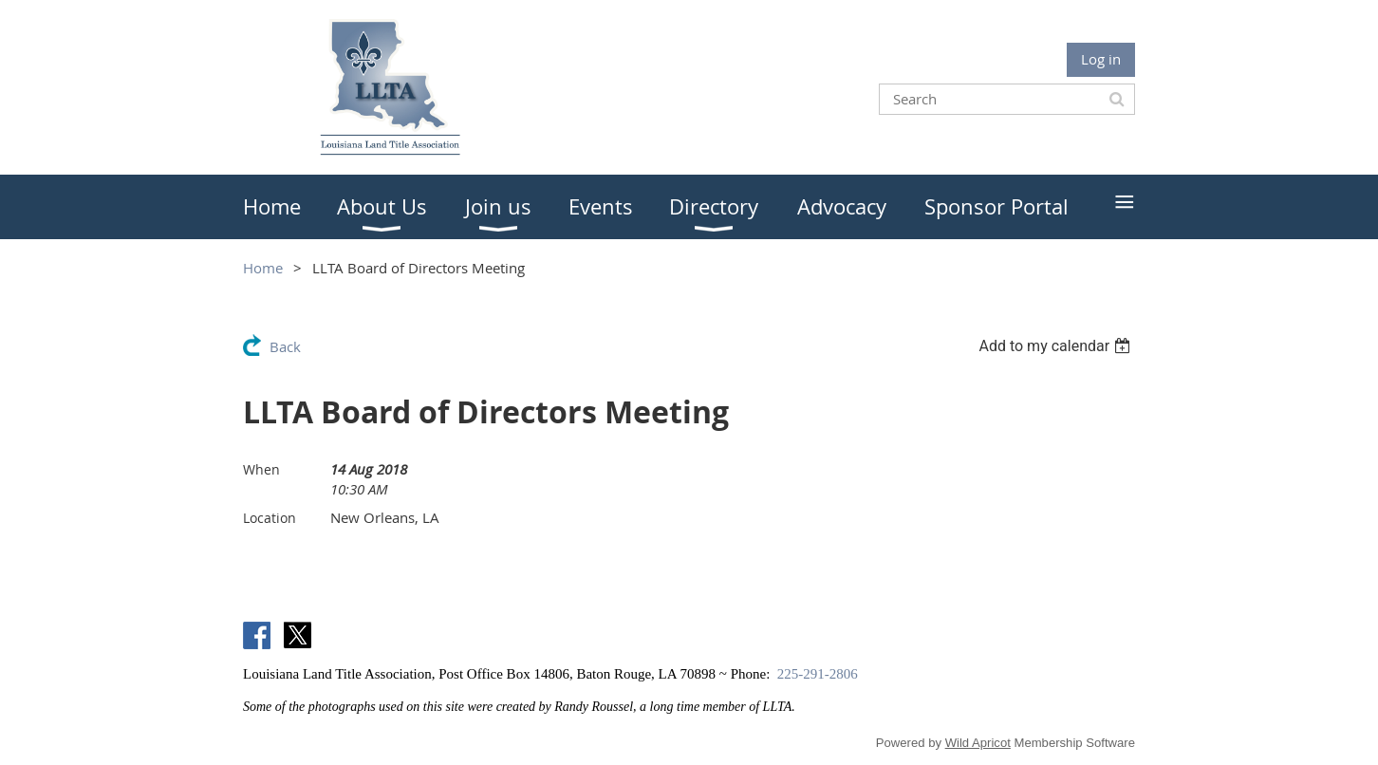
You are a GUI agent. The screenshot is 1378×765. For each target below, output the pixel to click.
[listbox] (1056, 346)
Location (269, 518)
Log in (1101, 58)
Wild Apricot (978, 743)
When (261, 469)
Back (285, 346)
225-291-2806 (817, 673)
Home (263, 267)
